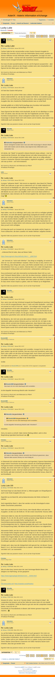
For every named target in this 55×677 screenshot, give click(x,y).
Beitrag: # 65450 (6, 299)
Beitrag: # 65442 (6, 48)
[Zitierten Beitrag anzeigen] (24, 143)
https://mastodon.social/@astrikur (24, 583)
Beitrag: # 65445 (6, 137)
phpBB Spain (29, 669)
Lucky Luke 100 (7, 486)
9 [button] (46, 36)
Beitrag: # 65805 (6, 566)
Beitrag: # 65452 (6, 379)
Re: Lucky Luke (8, 46)
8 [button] (44, 36)
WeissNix (9, 39)
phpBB (22, 667)
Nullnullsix (10, 78)
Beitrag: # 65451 (6, 346)
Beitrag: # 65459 (6, 448)
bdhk (2, 172)
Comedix (10, 30)
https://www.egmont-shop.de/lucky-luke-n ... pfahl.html (19, 256)
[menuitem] (13, 20)
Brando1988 (4, 338)
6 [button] (39, 36)
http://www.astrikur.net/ (7, 583)
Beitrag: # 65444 (6, 87)
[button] (27, 36)
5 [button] (37, 36)
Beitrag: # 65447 (6, 180)
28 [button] (50, 36)
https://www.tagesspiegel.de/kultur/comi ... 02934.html (19, 576)
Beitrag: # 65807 (6, 597)
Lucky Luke (6, 27)
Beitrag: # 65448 (6, 209)
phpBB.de (34, 671)
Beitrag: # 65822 (6, 630)
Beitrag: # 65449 (6, 249)
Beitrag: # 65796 (6, 487)
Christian (3, 440)
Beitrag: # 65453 (6, 409)
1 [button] (33, 36)
